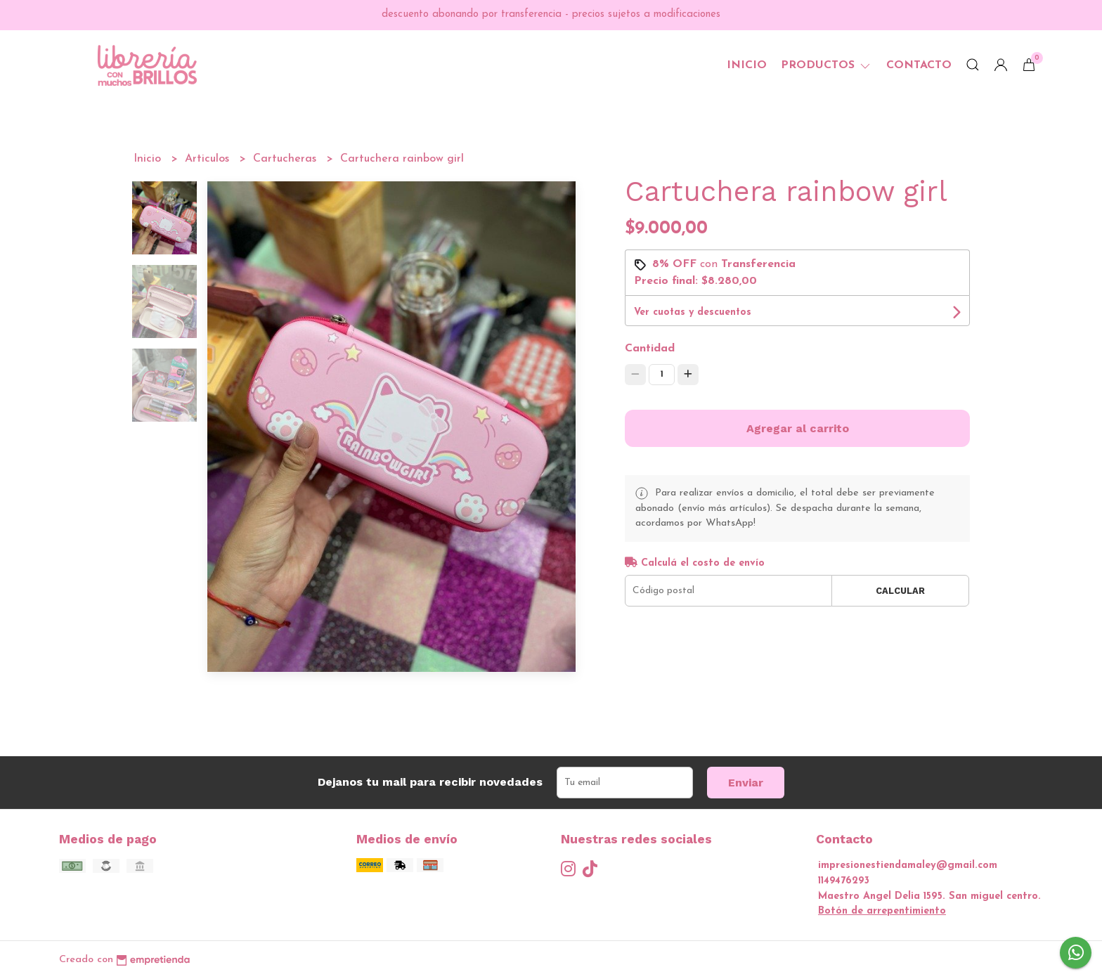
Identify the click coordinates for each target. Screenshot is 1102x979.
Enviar (745, 782)
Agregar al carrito (797, 428)
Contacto (919, 65)
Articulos (209, 158)
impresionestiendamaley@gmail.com (907, 865)
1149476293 (843, 881)
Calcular (900, 590)
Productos (826, 65)
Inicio (747, 65)
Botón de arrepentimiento (882, 911)
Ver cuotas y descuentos (692, 312)
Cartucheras (286, 158)
